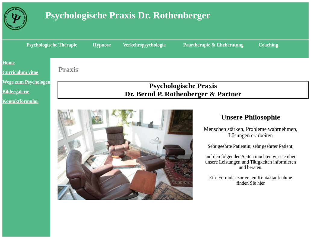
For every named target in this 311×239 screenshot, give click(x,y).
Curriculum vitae (20, 72)
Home (8, 62)
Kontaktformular (20, 101)
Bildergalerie (15, 91)
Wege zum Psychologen (26, 81)
